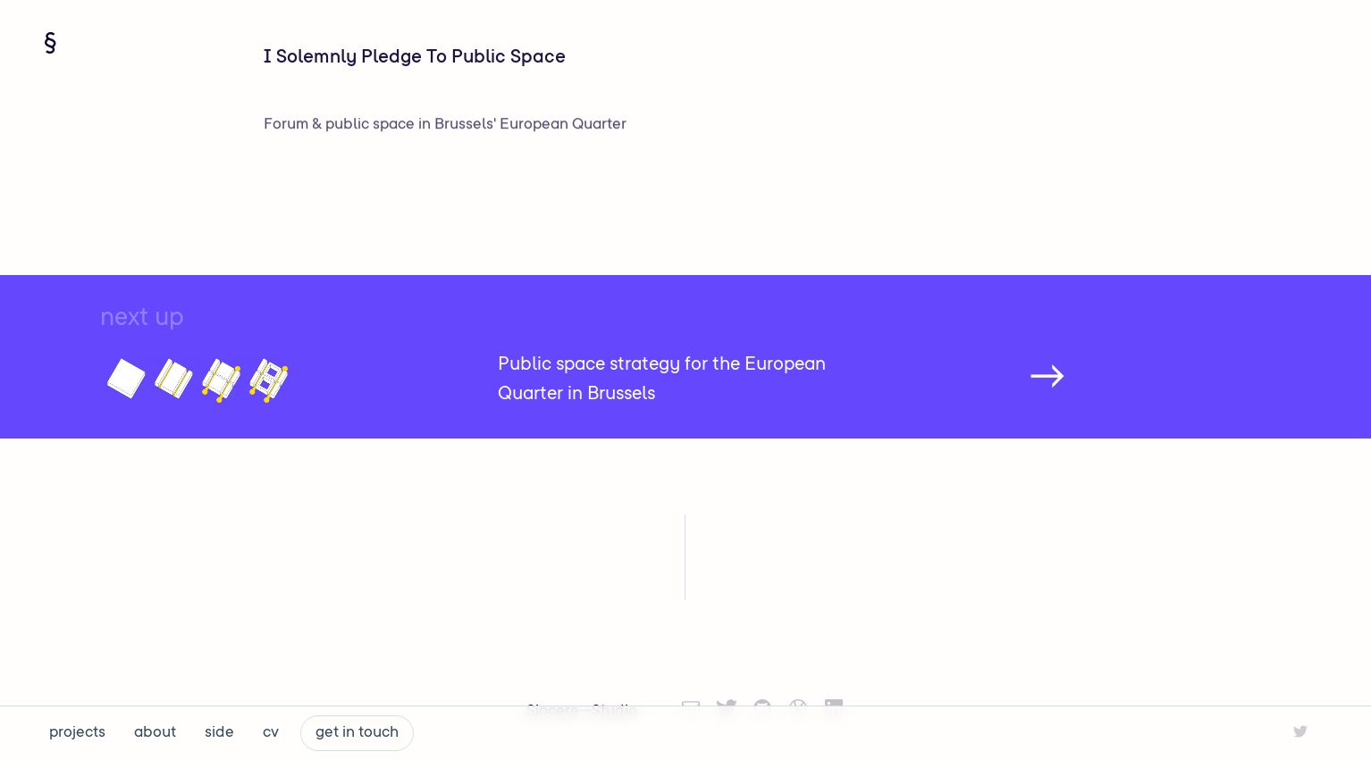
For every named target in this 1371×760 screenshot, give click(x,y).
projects (77, 733)
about (155, 733)
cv (271, 733)
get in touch (357, 733)
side (219, 733)
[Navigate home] (50, 42)
